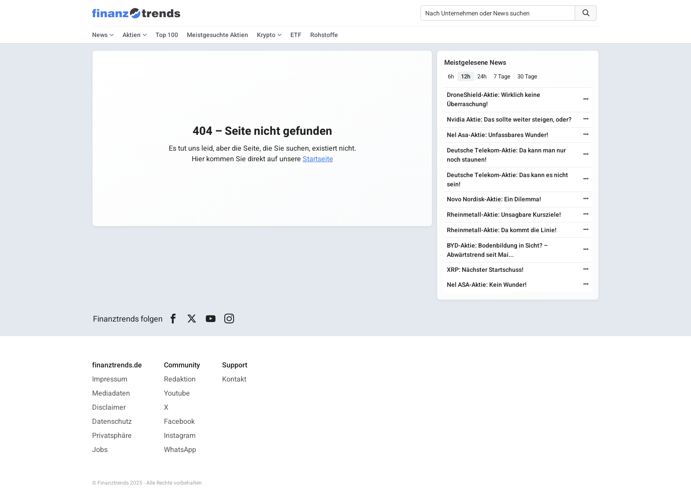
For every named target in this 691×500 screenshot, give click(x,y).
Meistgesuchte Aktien (217, 35)
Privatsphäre (112, 435)
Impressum (109, 379)
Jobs (100, 449)
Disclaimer (109, 407)
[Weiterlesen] (586, 99)
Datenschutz (112, 421)
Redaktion (180, 379)
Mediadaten (111, 393)
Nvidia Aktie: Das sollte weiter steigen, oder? (509, 119)
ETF (295, 35)
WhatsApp (180, 449)
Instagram (180, 435)
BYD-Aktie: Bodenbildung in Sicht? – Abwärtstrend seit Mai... (497, 250)
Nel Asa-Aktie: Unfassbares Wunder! (497, 135)
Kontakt (234, 379)
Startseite (318, 159)
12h (465, 76)
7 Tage (502, 76)
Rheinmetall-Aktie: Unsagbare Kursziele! (504, 214)
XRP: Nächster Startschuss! (485, 269)
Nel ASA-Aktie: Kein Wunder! (487, 284)
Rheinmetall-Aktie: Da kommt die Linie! (502, 230)
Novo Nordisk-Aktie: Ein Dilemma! (494, 199)
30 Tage (527, 76)
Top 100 (167, 35)
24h (482, 76)
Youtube (177, 393)
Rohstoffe (324, 35)
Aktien (132, 35)
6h (451, 76)
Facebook (179, 421)
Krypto (266, 35)
